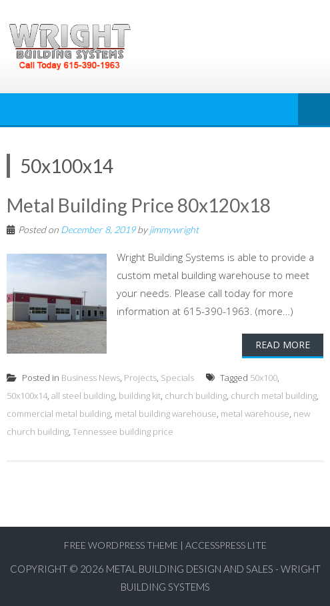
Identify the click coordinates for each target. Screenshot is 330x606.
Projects (140, 378)
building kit (140, 396)
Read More (282, 344)
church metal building (274, 396)
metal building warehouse (166, 414)
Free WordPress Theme (121, 545)
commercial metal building (59, 414)
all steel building (83, 396)
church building (196, 396)
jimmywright (174, 229)
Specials (177, 378)
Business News (90, 378)
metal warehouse (255, 414)
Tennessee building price (123, 432)
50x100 (263, 378)
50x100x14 (27, 396)
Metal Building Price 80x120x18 (139, 205)
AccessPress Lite (226, 545)
